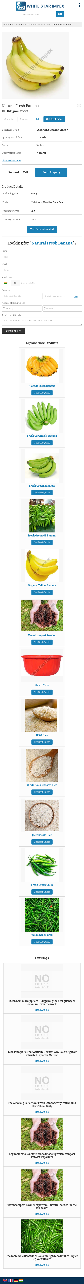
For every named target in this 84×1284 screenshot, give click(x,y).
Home (6, 24)
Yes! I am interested (42, 229)
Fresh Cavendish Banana (42, 435)
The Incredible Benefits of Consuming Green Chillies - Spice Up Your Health (42, 1258)
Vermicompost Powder (42, 635)
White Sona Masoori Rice (42, 785)
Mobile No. (7, 277)
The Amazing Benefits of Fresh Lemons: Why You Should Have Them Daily (42, 1105)
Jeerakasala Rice (42, 835)
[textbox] (25, 119)
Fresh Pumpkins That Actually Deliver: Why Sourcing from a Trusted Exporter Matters (42, 1054)
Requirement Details (11, 315)
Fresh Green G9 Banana (42, 535)
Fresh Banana (43, 24)
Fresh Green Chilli (42, 884)
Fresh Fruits (28, 24)
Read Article (42, 1010)
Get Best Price (54, 119)
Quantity (6, 290)
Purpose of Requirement (13, 303)
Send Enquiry (52, 172)
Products (16, 24)
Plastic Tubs (42, 685)
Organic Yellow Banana (42, 585)
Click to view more (11, 160)
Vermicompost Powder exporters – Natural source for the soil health (42, 1207)
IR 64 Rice (42, 735)
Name (4, 251)
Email (4, 264)
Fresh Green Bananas (42, 485)
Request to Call (18, 172)
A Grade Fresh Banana (42, 385)
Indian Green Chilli (42, 934)
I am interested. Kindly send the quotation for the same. (42, 322)
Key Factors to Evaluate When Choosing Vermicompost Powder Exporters (42, 1156)
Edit (38, 119)
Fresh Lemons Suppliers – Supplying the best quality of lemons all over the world (42, 1003)
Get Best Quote (42, 392)
